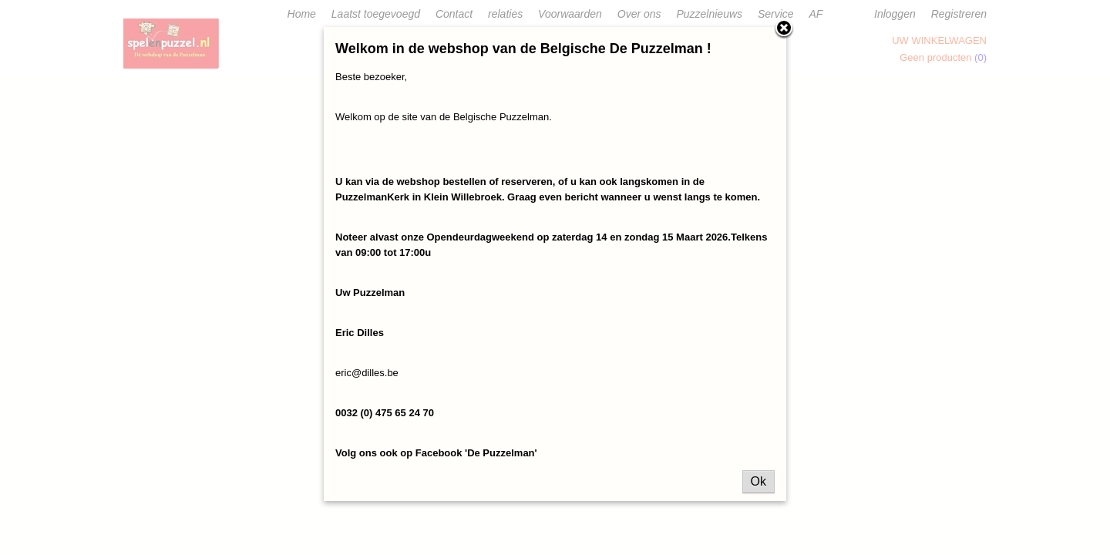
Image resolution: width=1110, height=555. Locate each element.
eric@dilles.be (367, 372)
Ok (758, 481)
